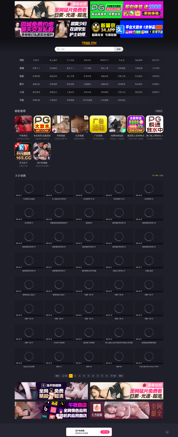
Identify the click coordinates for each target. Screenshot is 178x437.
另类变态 (155, 76)
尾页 (120, 376)
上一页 (64, 376)
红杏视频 (104, 100)
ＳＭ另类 (155, 68)
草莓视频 (70, 100)
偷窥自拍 (36, 84)
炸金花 (121, 60)
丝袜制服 (121, 68)
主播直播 (138, 68)
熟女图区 (138, 84)
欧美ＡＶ (70, 68)
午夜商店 (53, 100)
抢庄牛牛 (155, 60)
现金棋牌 (138, 60)
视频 (22, 68)
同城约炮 (36, 100)
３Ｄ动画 (87, 68)
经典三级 (121, 76)
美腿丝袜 (104, 84)
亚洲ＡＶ (36, 68)
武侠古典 (87, 92)
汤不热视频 (87, 100)
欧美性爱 (87, 76)
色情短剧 (121, 100)
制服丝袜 (104, 76)
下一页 (113, 376)
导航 (22, 100)
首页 (57, 376)
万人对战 (70, 60)
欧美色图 (70, 84)
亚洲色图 (53, 84)
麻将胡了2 (104, 60)
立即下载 (105, 432)
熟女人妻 (104, 68)
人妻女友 (70, 92)
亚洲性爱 (36, 76)
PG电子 (36, 60)
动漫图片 (87, 84)
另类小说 (121, 92)
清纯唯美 (121, 84)
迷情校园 (104, 92)
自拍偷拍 (53, 68)
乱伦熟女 (138, 76)
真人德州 (53, 60)
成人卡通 (70, 76)
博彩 (22, 60)
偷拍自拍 (53, 76)
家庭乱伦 (53, 92)
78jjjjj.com (89, 43)
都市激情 (36, 92)
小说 (22, 92)
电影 (22, 76)
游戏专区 (87, 60)
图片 (22, 84)
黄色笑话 (138, 92)
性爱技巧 (155, 92)
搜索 (119, 49)
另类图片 (155, 84)
